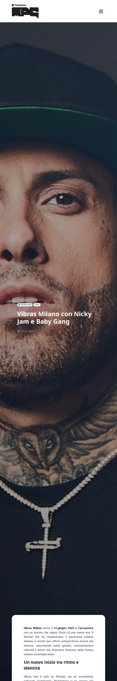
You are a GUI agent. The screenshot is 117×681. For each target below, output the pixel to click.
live (37, 305)
